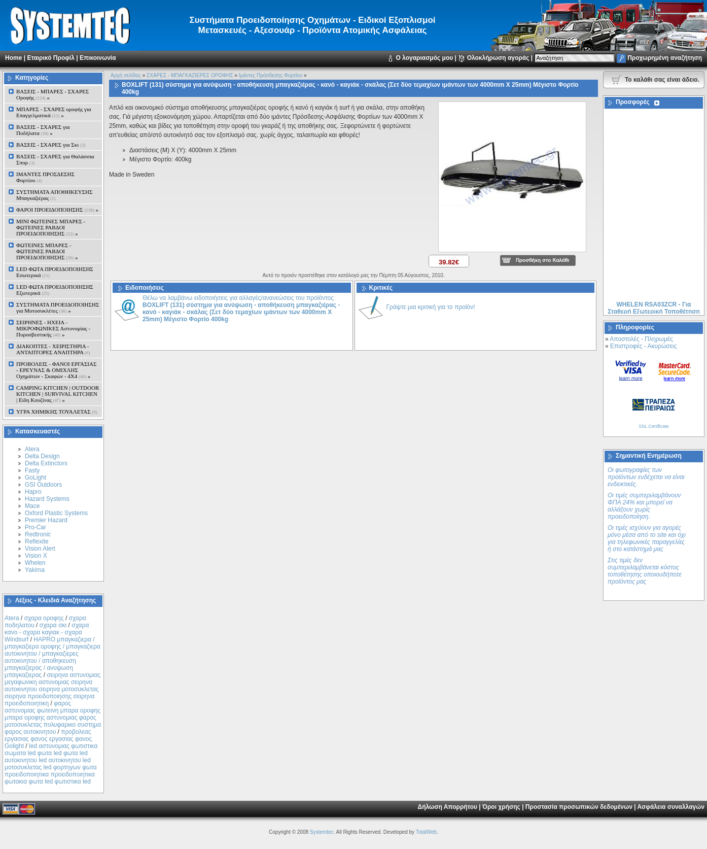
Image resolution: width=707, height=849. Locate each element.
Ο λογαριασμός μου (424, 57)
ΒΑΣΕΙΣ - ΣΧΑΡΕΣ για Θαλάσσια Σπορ (55, 159)
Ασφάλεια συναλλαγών (670, 806)
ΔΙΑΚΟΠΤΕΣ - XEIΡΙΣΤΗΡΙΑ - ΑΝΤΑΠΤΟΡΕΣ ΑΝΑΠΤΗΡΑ (53, 349)
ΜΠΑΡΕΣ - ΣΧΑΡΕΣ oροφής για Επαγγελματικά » (53, 112)
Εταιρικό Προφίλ (50, 57)
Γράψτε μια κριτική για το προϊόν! (430, 307)
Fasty (32, 470)
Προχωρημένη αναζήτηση (664, 57)
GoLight (35, 477)
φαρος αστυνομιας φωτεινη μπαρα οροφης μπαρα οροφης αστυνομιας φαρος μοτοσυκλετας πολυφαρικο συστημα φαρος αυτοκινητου (53, 717)
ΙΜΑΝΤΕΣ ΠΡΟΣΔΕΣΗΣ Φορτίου (45, 177)
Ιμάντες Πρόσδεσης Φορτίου (271, 75)
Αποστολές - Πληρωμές (641, 339)
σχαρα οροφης (44, 618)
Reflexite (37, 541)
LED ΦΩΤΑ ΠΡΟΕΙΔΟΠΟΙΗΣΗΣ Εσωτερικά (54, 272)
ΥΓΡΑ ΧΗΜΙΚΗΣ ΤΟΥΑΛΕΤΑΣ (56, 412)
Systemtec (322, 832)
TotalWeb (426, 832)
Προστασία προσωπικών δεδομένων (578, 806)
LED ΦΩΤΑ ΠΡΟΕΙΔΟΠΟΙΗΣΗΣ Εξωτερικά (54, 290)
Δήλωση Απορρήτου (447, 806)
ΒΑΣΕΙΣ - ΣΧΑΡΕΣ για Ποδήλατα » (43, 130)
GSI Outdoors (43, 484)
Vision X (36, 555)
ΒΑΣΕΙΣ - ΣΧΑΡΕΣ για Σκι (50, 145)
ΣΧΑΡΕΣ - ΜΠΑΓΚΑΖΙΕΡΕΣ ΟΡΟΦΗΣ (190, 75)
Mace (32, 506)
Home (13, 57)
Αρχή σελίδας (126, 75)
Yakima (35, 569)
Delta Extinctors (46, 463)
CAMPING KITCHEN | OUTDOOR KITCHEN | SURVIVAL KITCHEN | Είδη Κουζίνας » (57, 394)
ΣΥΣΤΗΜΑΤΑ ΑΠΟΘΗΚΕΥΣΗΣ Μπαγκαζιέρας (54, 195)
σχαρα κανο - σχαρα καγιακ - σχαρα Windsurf (47, 632)
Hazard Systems (47, 498)
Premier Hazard (46, 520)
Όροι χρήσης (501, 806)
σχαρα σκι (53, 625)
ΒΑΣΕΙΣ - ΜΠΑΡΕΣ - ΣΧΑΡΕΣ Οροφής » (52, 94)
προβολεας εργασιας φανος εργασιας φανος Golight (48, 739)
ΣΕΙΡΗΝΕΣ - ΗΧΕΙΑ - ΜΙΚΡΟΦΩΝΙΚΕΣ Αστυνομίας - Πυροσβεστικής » (53, 328)
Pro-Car (35, 527)
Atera (32, 449)
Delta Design (42, 456)
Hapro (33, 491)
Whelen (35, 562)
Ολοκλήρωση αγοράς (498, 57)
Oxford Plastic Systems (56, 513)
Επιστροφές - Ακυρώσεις (643, 346)
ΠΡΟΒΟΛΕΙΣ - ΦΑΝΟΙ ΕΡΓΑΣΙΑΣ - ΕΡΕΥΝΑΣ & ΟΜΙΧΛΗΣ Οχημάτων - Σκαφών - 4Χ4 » (56, 370)
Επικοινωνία (98, 57)
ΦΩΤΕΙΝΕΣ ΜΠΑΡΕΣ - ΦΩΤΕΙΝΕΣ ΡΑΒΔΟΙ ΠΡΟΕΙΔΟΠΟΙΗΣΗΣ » (47, 251)
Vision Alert (40, 548)
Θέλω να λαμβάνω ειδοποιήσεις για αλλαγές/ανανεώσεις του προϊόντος (241, 308)
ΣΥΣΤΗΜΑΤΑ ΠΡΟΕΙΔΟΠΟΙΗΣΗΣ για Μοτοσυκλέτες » (57, 307)
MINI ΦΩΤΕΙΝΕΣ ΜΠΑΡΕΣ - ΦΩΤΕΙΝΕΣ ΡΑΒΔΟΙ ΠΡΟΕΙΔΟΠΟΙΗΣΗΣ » (50, 227)
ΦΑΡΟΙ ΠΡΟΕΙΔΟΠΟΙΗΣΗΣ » (57, 210)
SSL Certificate (654, 426)
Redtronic (38, 534)
